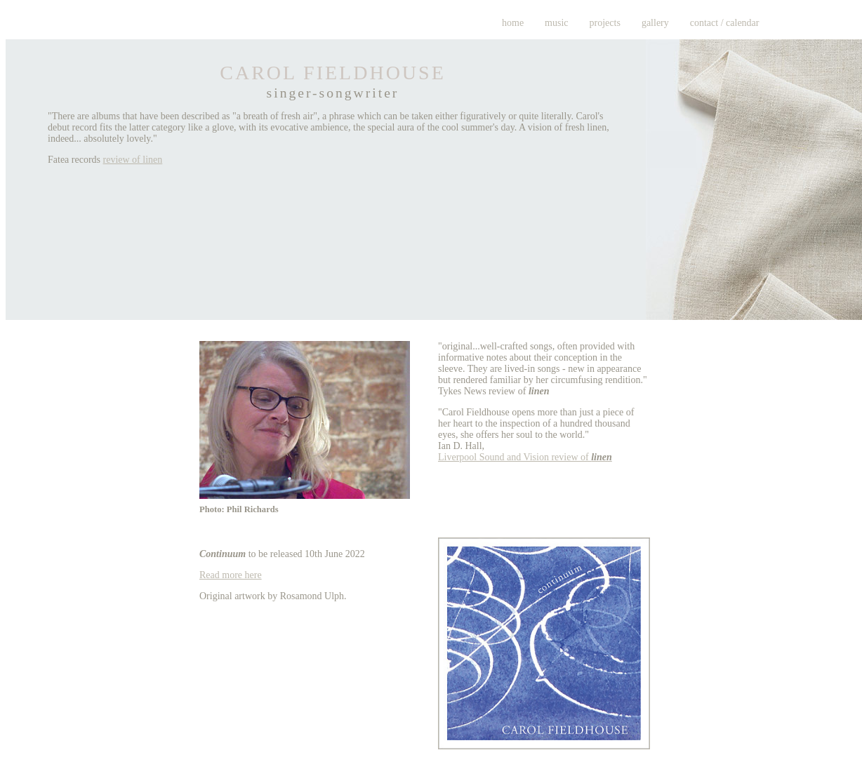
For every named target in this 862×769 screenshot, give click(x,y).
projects (605, 23)
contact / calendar (725, 23)
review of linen (133, 159)
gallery (655, 23)
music (556, 23)
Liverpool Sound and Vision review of (525, 457)
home (513, 23)
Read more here (230, 575)
